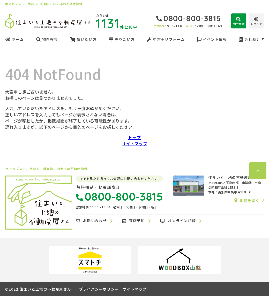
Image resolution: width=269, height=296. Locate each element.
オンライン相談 (178, 221)
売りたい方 (122, 39)
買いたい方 (83, 39)
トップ (134, 137)
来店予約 (133, 221)
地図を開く (246, 200)
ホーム (14, 39)
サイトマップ (134, 143)
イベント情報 (212, 39)
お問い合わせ (91, 221)
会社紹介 (249, 39)
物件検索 (47, 39)
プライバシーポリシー (99, 289)
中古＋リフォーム (166, 39)
